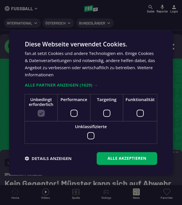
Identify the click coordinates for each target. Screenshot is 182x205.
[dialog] (91, 102)
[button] (91, 85)
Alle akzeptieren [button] (127, 158)
